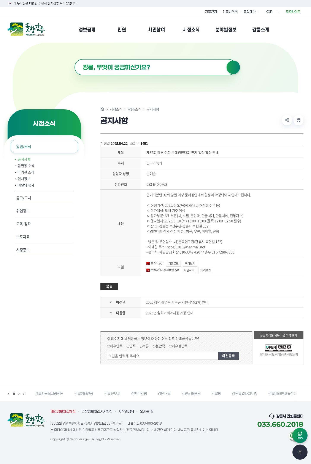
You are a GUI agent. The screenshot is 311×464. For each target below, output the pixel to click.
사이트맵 (300, 29)
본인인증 (289, 29)
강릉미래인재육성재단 (285, 394)
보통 (146, 345)
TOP (300, 452)
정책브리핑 (140, 394)
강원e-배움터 (191, 394)
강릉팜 (217, 394)
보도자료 (23, 236)
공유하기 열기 (287, 120)
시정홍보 (23, 249)
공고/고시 (23, 197)
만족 (132, 345)
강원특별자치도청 (245, 394)
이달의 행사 (26, 185)
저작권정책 (126, 412)
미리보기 (190, 263)
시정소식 (116, 109)
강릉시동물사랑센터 (50, 394)
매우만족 (116, 345)
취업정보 (23, 210)
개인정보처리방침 (63, 412)
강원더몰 (165, 394)
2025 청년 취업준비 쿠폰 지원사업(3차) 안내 (177, 302)
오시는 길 (146, 412)
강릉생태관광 (84, 394)
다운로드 (173, 263)
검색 (233, 67)
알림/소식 (23, 146)
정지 (13, 393)
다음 (19, 393)
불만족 (160, 345)
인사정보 (24, 178)
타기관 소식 (26, 172)
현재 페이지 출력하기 (298, 120)
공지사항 (24, 159)
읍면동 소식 (26, 165)
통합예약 (249, 12)
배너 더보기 (24, 393)
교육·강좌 (23, 223)
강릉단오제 (113, 394)
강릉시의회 (230, 12)
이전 (8, 393)
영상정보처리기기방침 (97, 412)
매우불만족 (180, 345)
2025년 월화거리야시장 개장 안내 (169, 312)
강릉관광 (211, 12)
